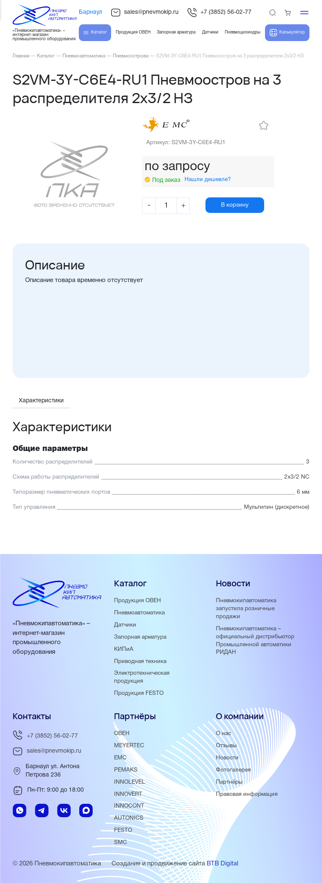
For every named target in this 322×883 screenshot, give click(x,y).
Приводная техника (140, 661)
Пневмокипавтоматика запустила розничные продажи (246, 608)
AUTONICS (128, 818)
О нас (223, 733)
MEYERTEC (129, 745)
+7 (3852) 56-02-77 (219, 13)
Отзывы (226, 745)
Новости (227, 758)
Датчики (125, 625)
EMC (120, 758)
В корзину (238, 216)
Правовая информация (247, 794)
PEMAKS (126, 770)
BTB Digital (222, 864)
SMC (120, 842)
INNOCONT (129, 806)
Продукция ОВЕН (137, 600)
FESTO (123, 830)
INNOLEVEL (129, 782)
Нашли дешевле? (209, 191)
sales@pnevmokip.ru (145, 13)
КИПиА (123, 649)
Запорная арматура (140, 637)
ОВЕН (122, 733)
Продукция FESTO (139, 693)
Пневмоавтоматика (139, 613)
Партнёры (229, 782)
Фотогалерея (233, 770)
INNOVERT (128, 794)
